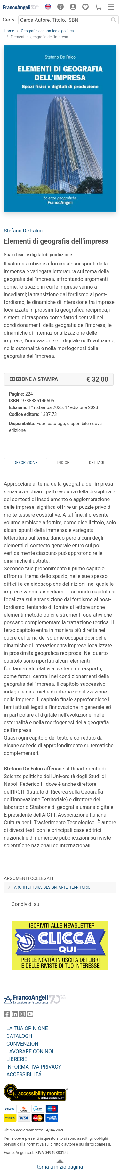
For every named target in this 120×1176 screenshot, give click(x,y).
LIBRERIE (16, 1059)
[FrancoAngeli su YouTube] (30, 1015)
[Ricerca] (113, 19)
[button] (46, 8)
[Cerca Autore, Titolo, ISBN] (63, 19)
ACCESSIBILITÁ (24, 1074)
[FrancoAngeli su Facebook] (7, 1015)
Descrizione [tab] (25, 462)
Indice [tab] (63, 462)
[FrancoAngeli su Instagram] (22, 1015)
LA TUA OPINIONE (27, 1028)
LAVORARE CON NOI (29, 1051)
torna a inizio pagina (60, 1167)
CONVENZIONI (23, 1044)
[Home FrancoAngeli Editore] (21, 7)
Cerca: (10, 20)
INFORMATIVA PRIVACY (33, 1067)
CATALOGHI (20, 1036)
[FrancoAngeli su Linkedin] (15, 1015)
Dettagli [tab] (97, 462)
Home (9, 31)
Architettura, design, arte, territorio (52, 887)
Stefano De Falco (23, 231)
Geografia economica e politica (47, 31)
